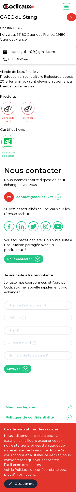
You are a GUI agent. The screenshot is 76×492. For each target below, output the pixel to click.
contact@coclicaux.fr (34, 197)
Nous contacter (23, 259)
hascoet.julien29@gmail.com (31, 52)
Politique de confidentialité (37, 470)
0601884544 (18, 59)
